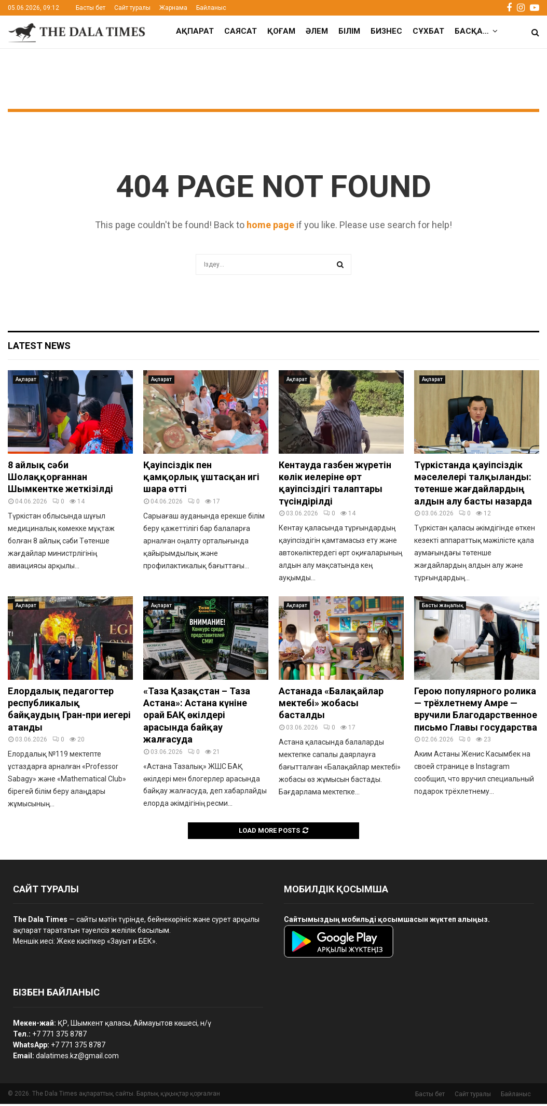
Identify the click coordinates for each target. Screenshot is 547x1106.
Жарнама (173, 7)
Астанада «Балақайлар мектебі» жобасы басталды (331, 705)
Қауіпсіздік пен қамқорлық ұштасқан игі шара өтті (201, 479)
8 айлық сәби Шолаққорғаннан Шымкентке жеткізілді (60, 479)
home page (270, 226)
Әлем (317, 31)
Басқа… (472, 31)
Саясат (240, 31)
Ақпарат (195, 31)
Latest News (39, 347)
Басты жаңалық (442, 607)
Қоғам (281, 31)
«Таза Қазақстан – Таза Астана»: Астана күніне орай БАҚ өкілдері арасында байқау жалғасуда (196, 717)
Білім (349, 31)
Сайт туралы (132, 7)
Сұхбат (428, 31)
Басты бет (90, 7)
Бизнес (386, 31)
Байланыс (211, 7)
